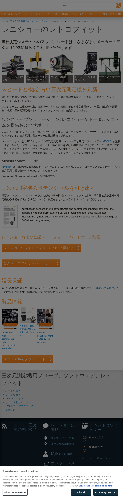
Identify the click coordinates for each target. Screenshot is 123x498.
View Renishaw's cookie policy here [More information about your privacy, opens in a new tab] (95, 492)
